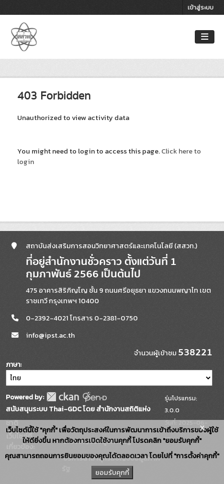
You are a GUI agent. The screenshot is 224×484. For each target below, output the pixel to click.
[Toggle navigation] (204, 37)
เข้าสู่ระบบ (200, 7)
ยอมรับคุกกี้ (112, 472)
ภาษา (13, 365)
